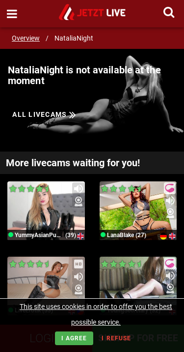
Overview (26, 38)
